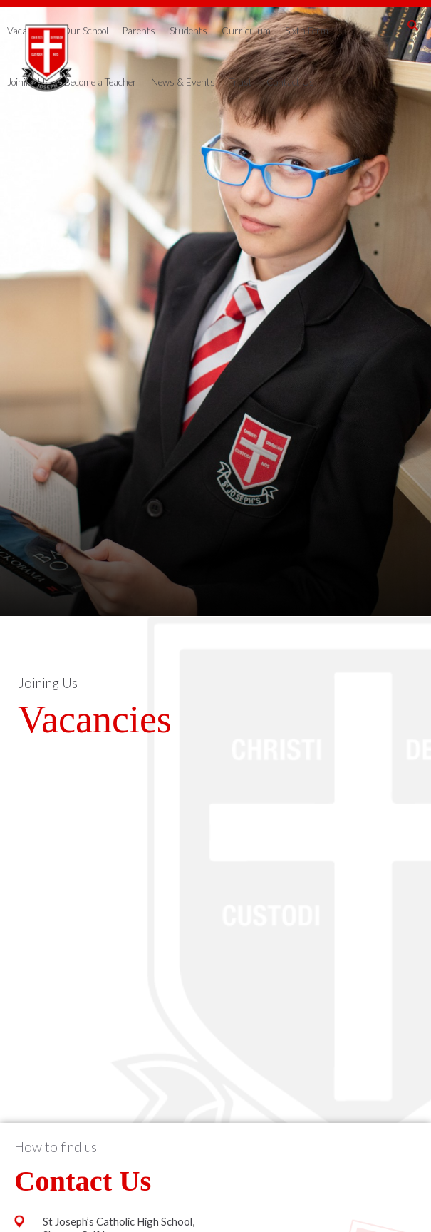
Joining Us (48, 682)
